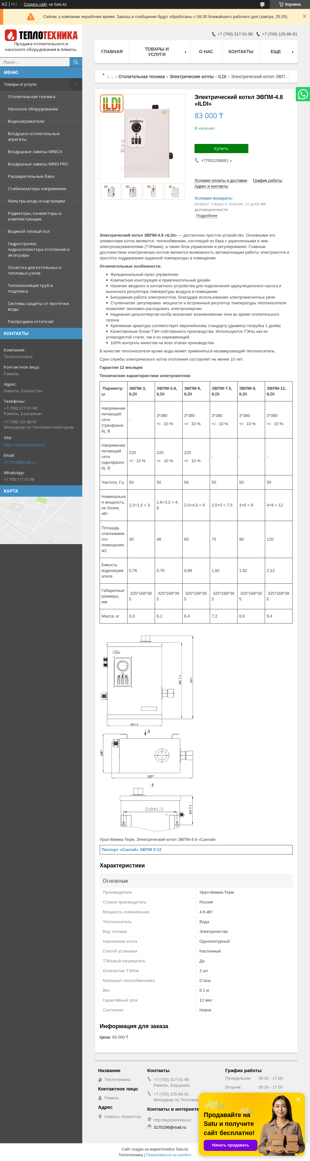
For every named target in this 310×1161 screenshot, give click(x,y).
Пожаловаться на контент (168, 1155)
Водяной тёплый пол (29, 231)
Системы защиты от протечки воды (38, 306)
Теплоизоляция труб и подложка (30, 288)
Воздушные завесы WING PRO (38, 164)
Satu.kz (182, 1149)
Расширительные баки (31, 176)
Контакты (241, 51)
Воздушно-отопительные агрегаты (34, 136)
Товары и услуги (20, 84)
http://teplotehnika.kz (24, 445)
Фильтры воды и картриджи (36, 201)
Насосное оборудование (33, 109)
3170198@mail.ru (20, 462)
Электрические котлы (192, 76)
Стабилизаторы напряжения (37, 188)
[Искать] (76, 62)
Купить (221, 148)
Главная (112, 51)
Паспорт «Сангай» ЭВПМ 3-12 (131, 849)
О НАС (206, 51)
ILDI (222, 76)
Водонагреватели (26, 121)
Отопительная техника (31, 96)
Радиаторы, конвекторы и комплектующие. (34, 216)
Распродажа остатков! (30, 321)
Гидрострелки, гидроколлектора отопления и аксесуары (39, 249)
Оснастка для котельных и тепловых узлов (34, 270)
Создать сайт (35, 4)
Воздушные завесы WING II (35, 151)
